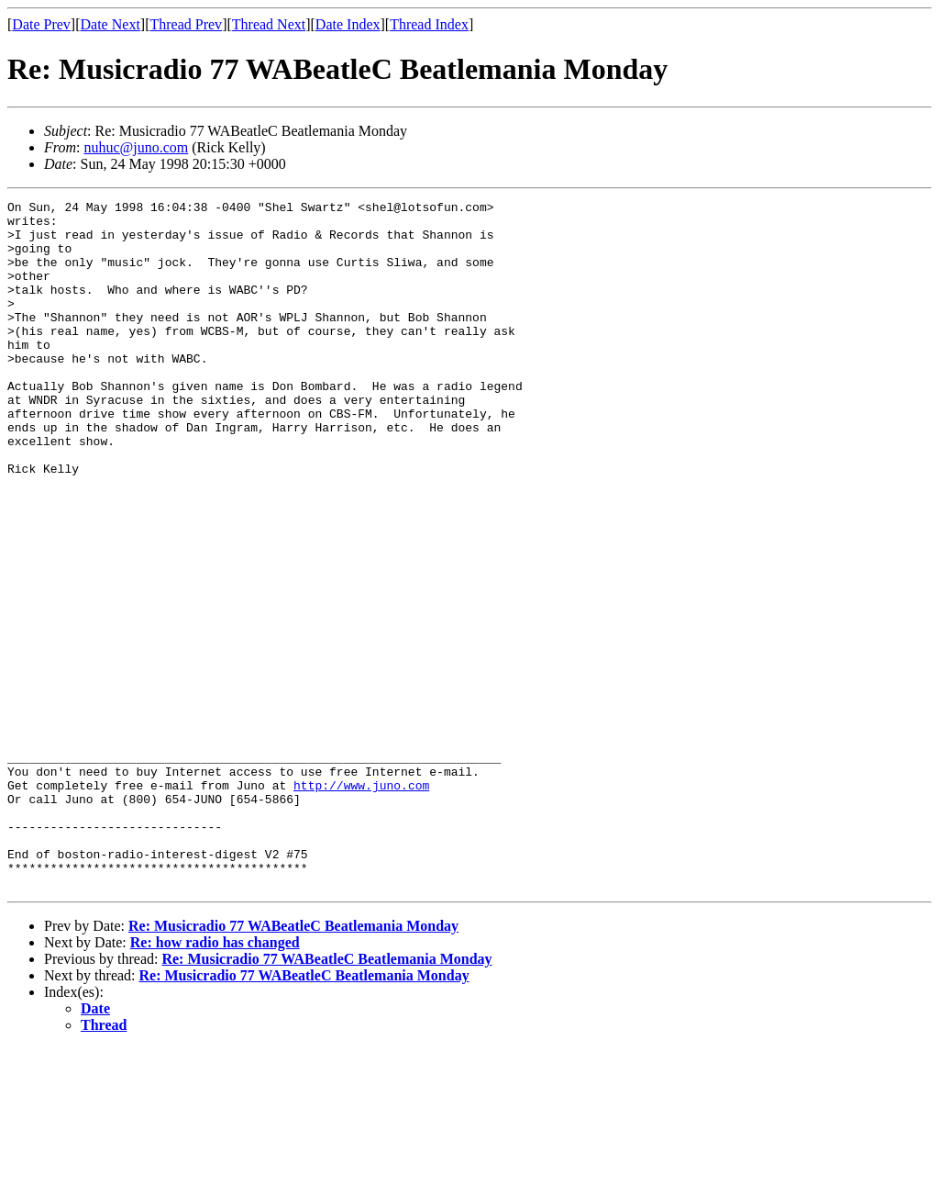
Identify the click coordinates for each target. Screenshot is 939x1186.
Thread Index (429, 24)
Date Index (348, 24)
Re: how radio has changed (215, 1080)
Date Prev (41, 24)
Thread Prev (185, 24)
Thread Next (268, 24)
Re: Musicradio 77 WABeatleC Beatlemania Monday (293, 1063)
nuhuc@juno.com (135, 147)
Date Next (110, 24)
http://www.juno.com (361, 903)
